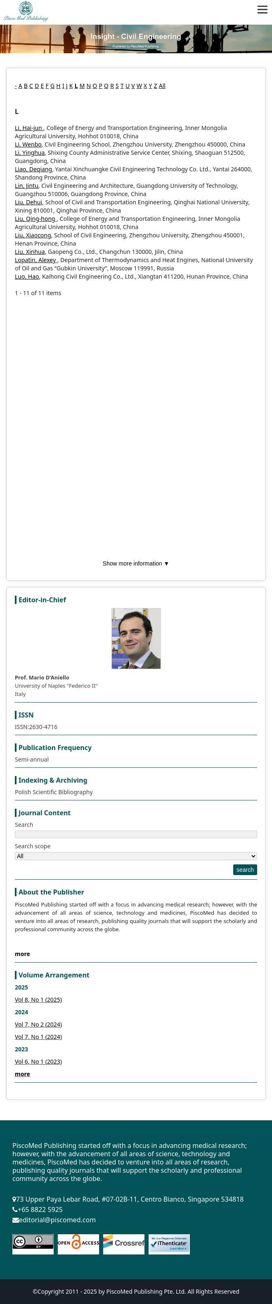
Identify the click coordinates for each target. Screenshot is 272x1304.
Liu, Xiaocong (33, 235)
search (245, 869)
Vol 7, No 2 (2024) (38, 1024)
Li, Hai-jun (29, 128)
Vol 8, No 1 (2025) (38, 999)
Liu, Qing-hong (36, 218)
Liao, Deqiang (33, 169)
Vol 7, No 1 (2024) (38, 1037)
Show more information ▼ (136, 563)
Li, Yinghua (30, 152)
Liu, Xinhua (30, 252)
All (162, 86)
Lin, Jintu (26, 185)
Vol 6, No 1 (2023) (38, 1061)
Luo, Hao (27, 276)
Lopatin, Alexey (36, 260)
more (22, 954)
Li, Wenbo (28, 144)
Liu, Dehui (28, 202)
